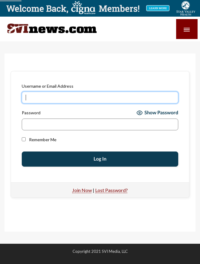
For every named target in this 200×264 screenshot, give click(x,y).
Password (31, 112)
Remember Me (39, 139)
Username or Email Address (47, 86)
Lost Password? (111, 190)
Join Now (82, 190)
